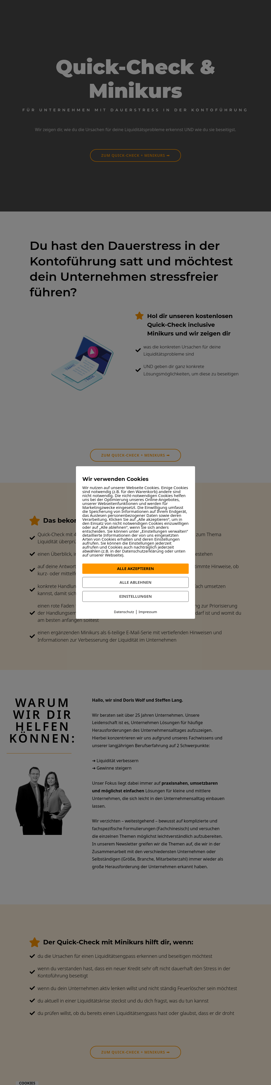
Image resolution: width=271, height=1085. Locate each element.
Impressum (148, 611)
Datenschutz (124, 611)
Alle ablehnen (136, 582)
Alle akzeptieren (135, 568)
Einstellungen (135, 596)
